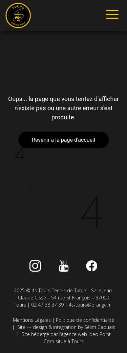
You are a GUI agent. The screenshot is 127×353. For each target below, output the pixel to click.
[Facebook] (92, 266)
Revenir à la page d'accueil (63, 140)
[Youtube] (64, 266)
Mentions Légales (32, 320)
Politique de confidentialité (85, 320)
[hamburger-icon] (111, 15)
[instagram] (35, 266)
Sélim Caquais (99, 327)
